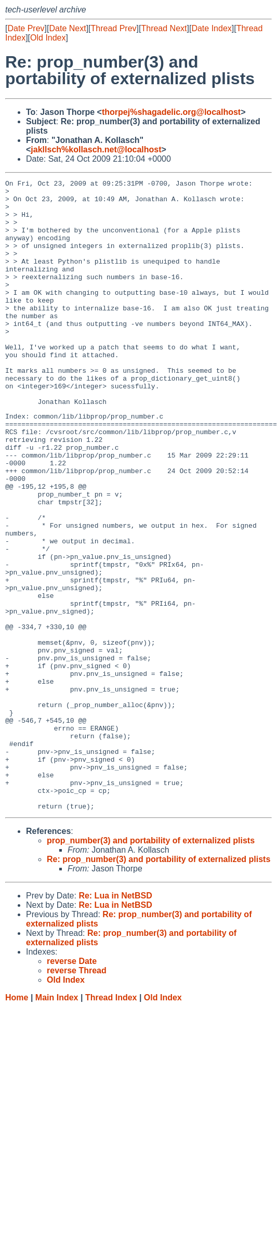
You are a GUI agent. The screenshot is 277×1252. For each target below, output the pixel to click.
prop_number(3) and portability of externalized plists (151, 965)
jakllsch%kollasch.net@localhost (96, 149)
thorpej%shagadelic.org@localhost (171, 112)
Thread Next (164, 28)
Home (16, 1122)
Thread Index (111, 1122)
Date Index (211, 28)
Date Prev (25, 28)
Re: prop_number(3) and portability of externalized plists (158, 984)
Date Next (67, 28)
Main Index (56, 1122)
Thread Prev (114, 28)
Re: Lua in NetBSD (115, 1020)
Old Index (47, 37)
